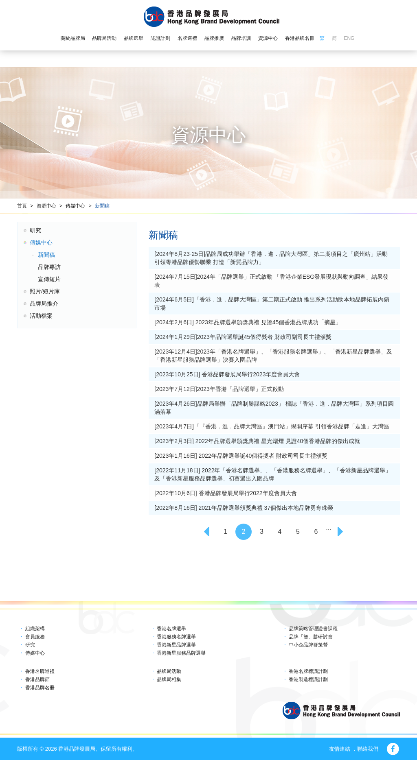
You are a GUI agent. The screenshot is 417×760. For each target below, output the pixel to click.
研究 (35, 230)
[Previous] (207, 532)
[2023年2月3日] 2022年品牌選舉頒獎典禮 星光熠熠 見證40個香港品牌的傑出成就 (257, 441)
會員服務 (35, 637)
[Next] (341, 532)
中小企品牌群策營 (308, 645)
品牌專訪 (49, 267)
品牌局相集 (169, 679)
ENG (349, 38)
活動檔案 (41, 315)
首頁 (22, 206)
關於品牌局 (73, 38)
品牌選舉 (133, 38)
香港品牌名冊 (299, 38)
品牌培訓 (241, 38)
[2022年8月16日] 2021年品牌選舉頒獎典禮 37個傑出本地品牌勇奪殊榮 (243, 507)
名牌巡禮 (187, 38)
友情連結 (339, 749)
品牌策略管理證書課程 (313, 628)
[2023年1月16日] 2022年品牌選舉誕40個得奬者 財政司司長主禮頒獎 (240, 455)
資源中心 (268, 38)
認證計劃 (160, 38)
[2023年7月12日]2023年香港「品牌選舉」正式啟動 (218, 389)
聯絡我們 (367, 749)
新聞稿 (102, 206)
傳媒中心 (75, 206)
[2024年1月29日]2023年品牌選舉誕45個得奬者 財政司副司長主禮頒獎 (242, 337)
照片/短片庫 (45, 291)
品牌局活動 (104, 38)
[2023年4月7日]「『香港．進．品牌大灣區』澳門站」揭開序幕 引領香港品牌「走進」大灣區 (271, 426)
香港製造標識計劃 (308, 679)
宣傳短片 (49, 279)
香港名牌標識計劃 (308, 671)
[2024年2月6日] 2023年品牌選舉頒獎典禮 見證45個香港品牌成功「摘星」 (247, 322)
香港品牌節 (37, 679)
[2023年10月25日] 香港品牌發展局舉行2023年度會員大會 (227, 374)
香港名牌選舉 (171, 628)
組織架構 (35, 628)
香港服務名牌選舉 (176, 637)
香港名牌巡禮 (40, 671)
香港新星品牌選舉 (176, 645)
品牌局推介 (44, 303)
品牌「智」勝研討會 (311, 637)
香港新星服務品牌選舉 (181, 653)
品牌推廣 (214, 38)
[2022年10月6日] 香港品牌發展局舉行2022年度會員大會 (225, 493)
